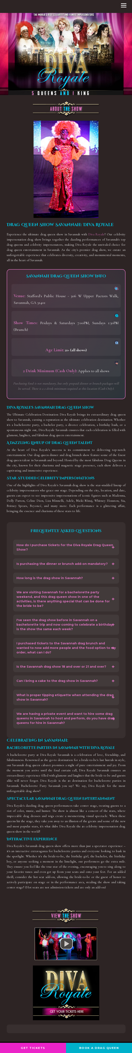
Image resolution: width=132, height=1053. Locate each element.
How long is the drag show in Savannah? (49, 578)
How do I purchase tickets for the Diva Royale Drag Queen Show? (64, 547)
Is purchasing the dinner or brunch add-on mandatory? (62, 564)
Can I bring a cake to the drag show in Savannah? (57, 681)
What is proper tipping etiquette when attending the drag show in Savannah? (65, 697)
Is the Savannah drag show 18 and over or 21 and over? (61, 667)
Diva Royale (96, 234)
